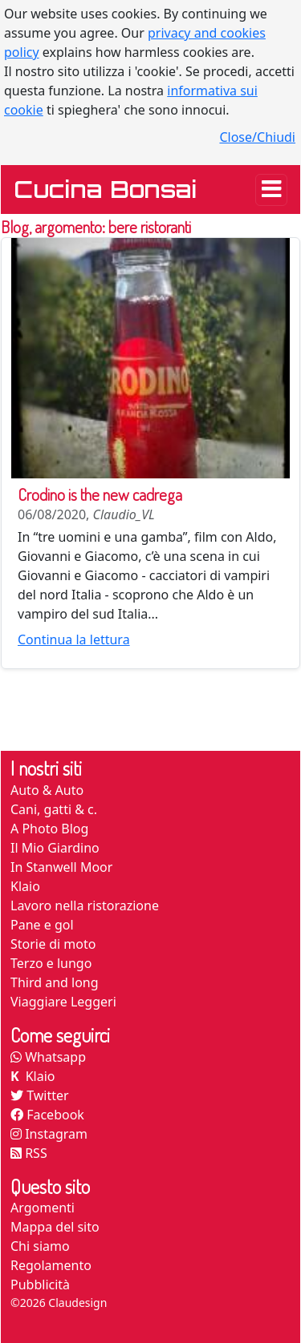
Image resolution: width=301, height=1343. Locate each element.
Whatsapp (48, 1057)
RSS (28, 1153)
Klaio (25, 886)
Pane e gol (42, 925)
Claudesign (77, 1302)
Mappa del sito (55, 1227)
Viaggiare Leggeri (63, 1001)
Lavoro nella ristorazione (84, 905)
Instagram (48, 1134)
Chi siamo (40, 1246)
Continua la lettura (74, 639)
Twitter (39, 1095)
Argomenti (42, 1207)
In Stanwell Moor (61, 867)
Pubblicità (40, 1284)
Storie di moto (53, 944)
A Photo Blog (49, 828)
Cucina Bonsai (105, 189)
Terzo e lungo (51, 963)
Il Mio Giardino (55, 848)
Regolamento (51, 1265)
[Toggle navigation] (271, 190)
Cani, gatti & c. (53, 809)
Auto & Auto (46, 790)
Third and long (54, 982)
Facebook (47, 1114)
